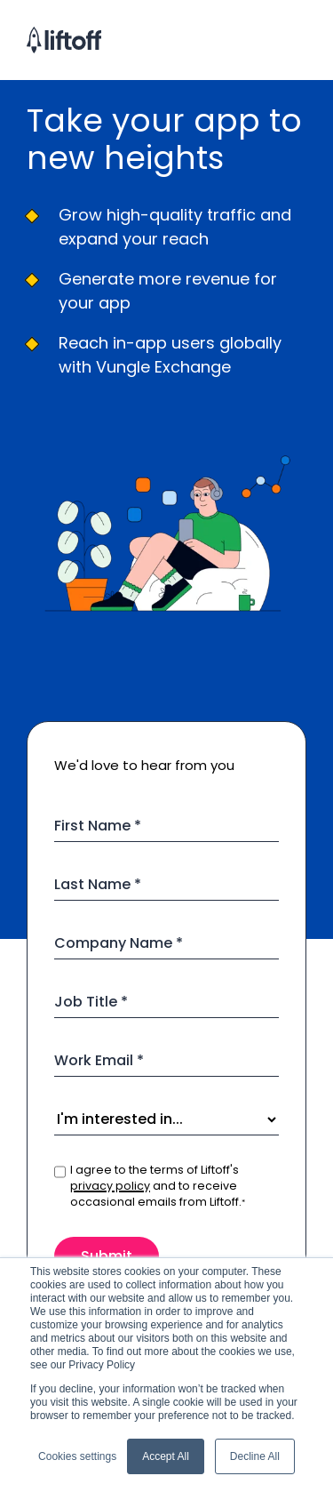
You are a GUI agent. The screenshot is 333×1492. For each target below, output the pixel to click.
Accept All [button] (165, 1456)
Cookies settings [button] (77, 1456)
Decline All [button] (255, 1456)
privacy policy (110, 1185)
